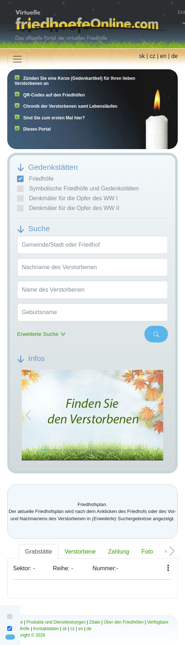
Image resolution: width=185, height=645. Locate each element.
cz (152, 56)
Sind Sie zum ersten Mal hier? (54, 117)
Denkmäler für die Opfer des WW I (67, 198)
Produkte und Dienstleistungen (56, 622)
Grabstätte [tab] (38, 552)
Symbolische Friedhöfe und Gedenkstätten (78, 188)
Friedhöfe (35, 179)
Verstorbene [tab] (80, 552)
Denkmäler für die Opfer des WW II (68, 208)
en (163, 56)
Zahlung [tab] (118, 552)
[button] (28, 415)
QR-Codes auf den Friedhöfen (54, 95)
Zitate (94, 622)
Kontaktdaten (46, 628)
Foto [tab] (147, 552)
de (174, 56)
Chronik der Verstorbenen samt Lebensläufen (70, 106)
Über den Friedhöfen (124, 622)
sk (142, 56)
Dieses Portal (37, 129)
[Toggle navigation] (17, 59)
